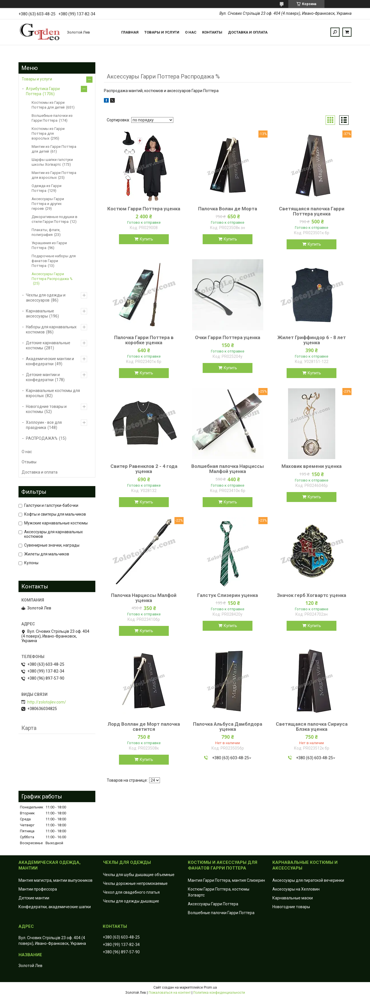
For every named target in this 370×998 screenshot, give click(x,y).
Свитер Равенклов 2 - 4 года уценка (143, 469)
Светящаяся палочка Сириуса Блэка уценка (312, 726)
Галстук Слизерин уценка (227, 595)
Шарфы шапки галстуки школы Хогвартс (52, 162)
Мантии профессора (37, 889)
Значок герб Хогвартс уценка (311, 595)
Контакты (212, 32)
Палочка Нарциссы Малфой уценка (143, 598)
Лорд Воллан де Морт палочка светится (144, 726)
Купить (146, 239)
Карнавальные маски (292, 898)
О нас (190, 32)
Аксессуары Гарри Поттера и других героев (48, 204)
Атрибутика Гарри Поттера (43, 91)
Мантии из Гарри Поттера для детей (54, 148)
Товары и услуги (161, 32)
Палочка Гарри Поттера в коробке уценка (144, 340)
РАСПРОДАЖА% (41, 438)
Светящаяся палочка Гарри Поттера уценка (311, 211)
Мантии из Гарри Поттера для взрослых (54, 175)
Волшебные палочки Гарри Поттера (221, 912)
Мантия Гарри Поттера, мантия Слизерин (226, 880)
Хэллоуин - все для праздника (44, 425)
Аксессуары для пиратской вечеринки (308, 880)
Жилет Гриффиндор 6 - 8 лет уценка (312, 340)
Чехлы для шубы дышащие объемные (138, 874)
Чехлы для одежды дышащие (131, 901)
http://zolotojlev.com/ (46, 702)
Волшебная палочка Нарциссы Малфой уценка (227, 469)
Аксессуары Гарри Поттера (213, 904)
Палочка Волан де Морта (227, 208)
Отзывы (29, 462)
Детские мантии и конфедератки (43, 377)
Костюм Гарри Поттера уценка (143, 208)
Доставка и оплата (248, 32)
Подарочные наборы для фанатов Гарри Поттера (54, 261)
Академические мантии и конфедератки (50, 361)
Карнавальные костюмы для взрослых (53, 393)
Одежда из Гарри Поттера (46, 188)
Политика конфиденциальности (219, 993)
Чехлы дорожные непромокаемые (135, 883)
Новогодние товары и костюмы (46, 409)
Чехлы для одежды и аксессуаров (45, 297)
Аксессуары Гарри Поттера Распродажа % (52, 276)
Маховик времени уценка (311, 466)
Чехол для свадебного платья (131, 892)
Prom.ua (210, 987)
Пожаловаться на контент (170, 993)
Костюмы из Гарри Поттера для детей (48, 104)
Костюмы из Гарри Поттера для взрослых (48, 133)
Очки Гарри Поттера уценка (227, 337)
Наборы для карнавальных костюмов (51, 329)
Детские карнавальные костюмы (48, 345)
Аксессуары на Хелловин (296, 889)
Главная (130, 32)
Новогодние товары (291, 906)
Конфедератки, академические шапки (54, 906)
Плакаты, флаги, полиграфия (46, 232)
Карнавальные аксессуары (40, 313)
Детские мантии (33, 898)
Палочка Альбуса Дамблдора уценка (227, 726)
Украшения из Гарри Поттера (49, 245)
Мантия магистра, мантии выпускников (55, 880)
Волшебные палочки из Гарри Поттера (52, 118)
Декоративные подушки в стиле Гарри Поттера (54, 219)
